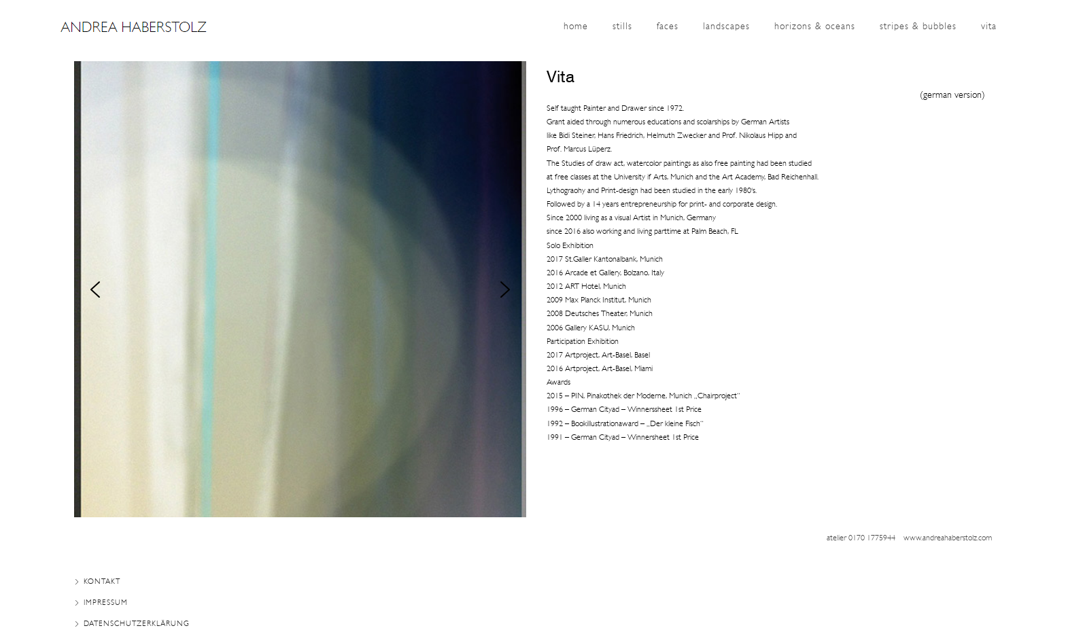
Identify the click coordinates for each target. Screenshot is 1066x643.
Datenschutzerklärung (137, 624)
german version (952, 95)
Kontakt (102, 582)
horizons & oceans (814, 27)
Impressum (106, 603)
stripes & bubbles (918, 27)
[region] (300, 289)
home (576, 27)
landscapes (726, 27)
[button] (95, 289)
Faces (667, 27)
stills (622, 27)
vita (989, 27)
